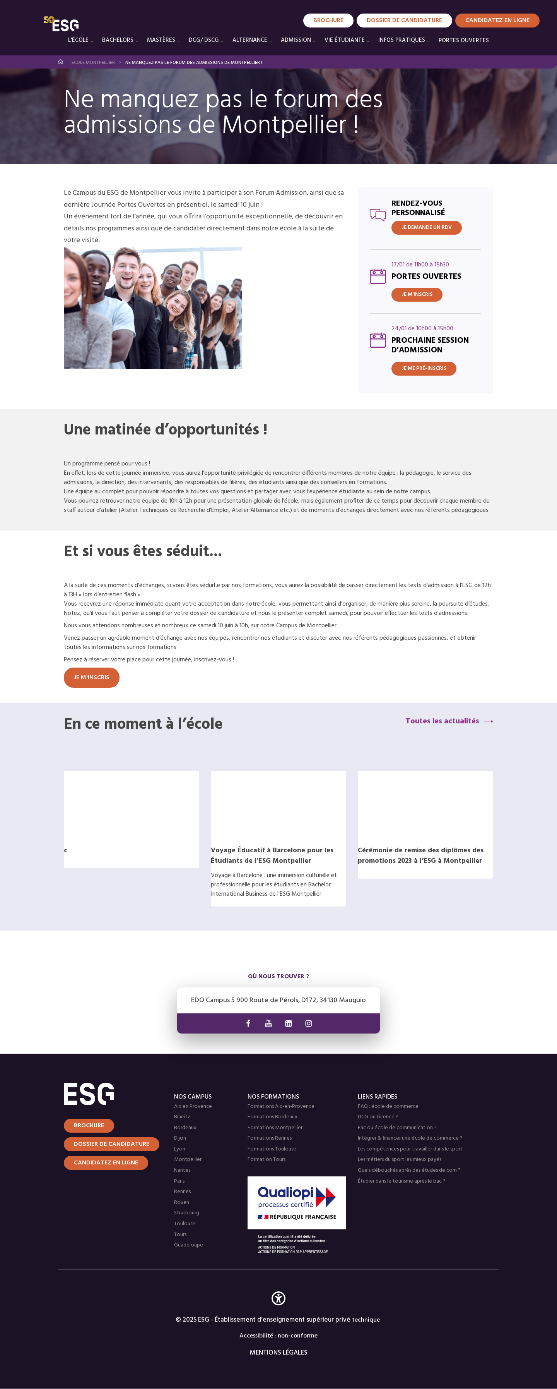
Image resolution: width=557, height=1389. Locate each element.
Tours (180, 1234)
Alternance (249, 40)
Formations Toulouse (272, 1149)
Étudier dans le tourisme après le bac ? (402, 1181)
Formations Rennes (270, 1138)
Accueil (61, 62)
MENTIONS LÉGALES (279, 1353)
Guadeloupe (188, 1245)
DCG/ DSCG (204, 40)
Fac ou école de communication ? (397, 1127)
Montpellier (188, 1159)
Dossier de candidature (404, 20)
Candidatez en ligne (106, 1163)
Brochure (328, 20)
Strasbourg (186, 1213)
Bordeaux (185, 1127)
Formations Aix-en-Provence (281, 1106)
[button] (278, 1310)
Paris (179, 1181)
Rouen (181, 1202)
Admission (296, 40)
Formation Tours (266, 1159)
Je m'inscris (417, 294)
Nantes (182, 1170)
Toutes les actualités (442, 721)
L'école (78, 40)
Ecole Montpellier (93, 62)
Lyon (179, 1149)
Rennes (182, 1191)
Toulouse (184, 1223)
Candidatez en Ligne (497, 20)
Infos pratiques (401, 40)
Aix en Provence (193, 1106)
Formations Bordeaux (272, 1117)
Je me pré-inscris (424, 368)
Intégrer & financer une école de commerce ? (410, 1138)
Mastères (161, 40)
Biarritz (182, 1117)
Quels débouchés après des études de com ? (409, 1170)
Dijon (180, 1138)
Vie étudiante (345, 40)
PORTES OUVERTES (464, 40)
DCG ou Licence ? (378, 1117)
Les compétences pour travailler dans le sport (410, 1149)
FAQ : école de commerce (388, 1106)
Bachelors (117, 40)
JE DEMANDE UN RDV (427, 227)
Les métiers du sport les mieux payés (399, 1159)
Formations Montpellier (275, 1127)
